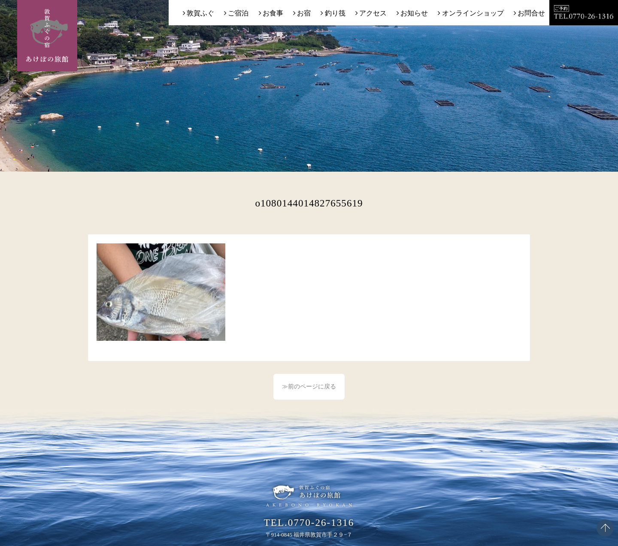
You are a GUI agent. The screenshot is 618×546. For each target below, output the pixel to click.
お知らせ (414, 13)
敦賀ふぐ (200, 13)
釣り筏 (335, 13)
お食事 (273, 13)
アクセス (373, 13)
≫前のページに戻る (309, 386)
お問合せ (531, 13)
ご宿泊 (238, 13)
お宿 (304, 13)
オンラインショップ (473, 13)
